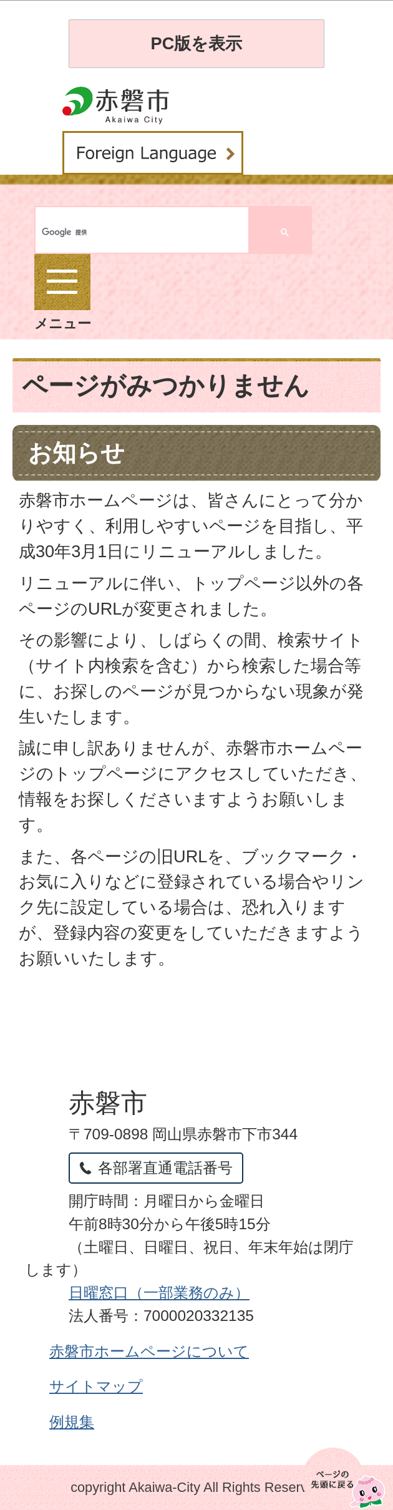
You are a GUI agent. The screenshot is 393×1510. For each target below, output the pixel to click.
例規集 (71, 1421)
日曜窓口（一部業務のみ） (159, 1292)
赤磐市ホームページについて (149, 1351)
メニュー (62, 292)
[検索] (89, 232)
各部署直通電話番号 (165, 1167)
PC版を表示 (197, 43)
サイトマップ (96, 1386)
